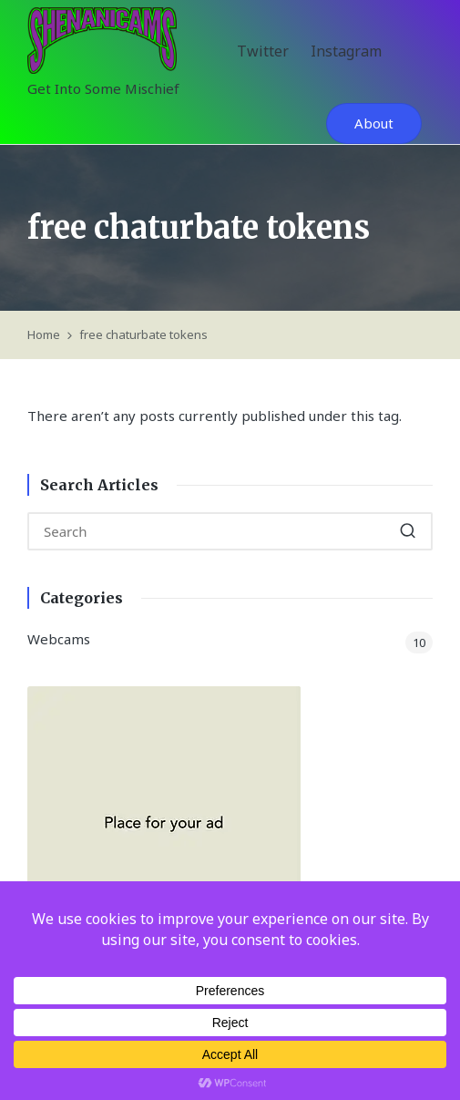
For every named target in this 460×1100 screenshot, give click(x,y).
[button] (374, 123)
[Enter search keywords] (230, 531)
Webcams (58, 639)
